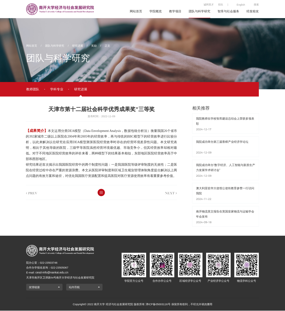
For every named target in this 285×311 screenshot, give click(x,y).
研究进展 (77, 45)
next (166, 192)
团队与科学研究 (199, 11)
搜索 (256, 4)
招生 (220, 4)
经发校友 (252, 11)
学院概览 (155, 11)
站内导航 (74, 287)
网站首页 (136, 11)
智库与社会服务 (228, 11)
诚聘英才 (209, 4)
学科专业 (56, 89)
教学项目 (175, 11)
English (241, 4)
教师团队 (32, 89)
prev (27, 192)
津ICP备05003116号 (158, 304)
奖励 (94, 45)
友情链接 (34, 287)
